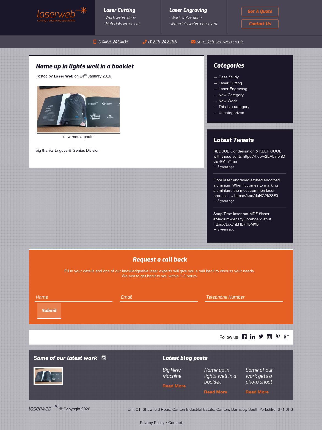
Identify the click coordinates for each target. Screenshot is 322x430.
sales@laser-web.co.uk (220, 42)
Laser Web (63, 76)
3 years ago (226, 166)
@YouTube (228, 161)
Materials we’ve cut (122, 23)
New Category (231, 94)
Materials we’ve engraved (194, 23)
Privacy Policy (152, 422)
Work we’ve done (120, 17)
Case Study (229, 76)
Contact (175, 422)
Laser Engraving (188, 10)
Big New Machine (172, 373)
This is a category (234, 106)
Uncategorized (231, 112)
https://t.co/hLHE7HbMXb (235, 224)
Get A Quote (259, 11)
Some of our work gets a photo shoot (259, 376)
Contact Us (260, 24)
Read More (174, 385)
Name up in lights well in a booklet (85, 66)
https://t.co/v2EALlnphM (264, 156)
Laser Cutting (119, 10)
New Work (228, 100)
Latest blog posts (185, 358)
